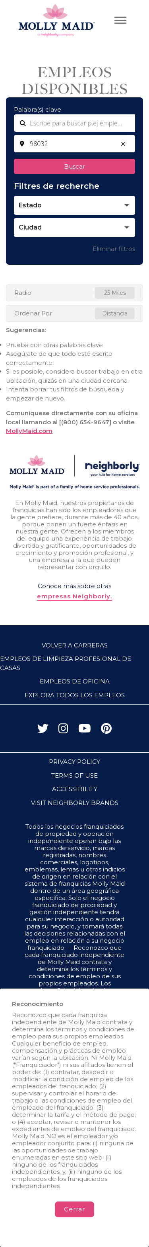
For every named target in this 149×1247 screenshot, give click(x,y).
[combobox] (74, 143)
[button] (123, 144)
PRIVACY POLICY (74, 761)
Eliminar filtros (114, 248)
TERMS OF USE (74, 775)
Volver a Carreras (75, 645)
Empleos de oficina (75, 681)
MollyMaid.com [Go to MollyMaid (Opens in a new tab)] (29, 431)
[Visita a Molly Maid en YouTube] (84, 730)
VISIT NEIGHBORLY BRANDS (74, 803)
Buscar (74, 166)
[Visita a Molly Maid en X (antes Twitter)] (42, 730)
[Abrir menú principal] (120, 20)
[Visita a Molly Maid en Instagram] (63, 730)
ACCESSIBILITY (74, 789)
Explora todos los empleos (75, 695)
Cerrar (74, 1209)
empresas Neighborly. (74, 596)
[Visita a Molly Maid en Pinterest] (106, 730)
